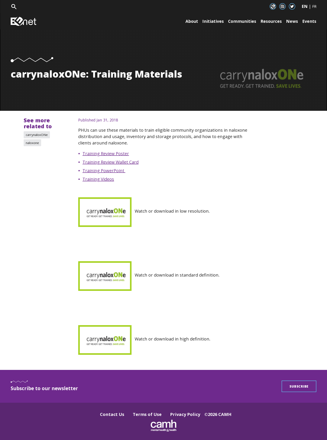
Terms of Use (147, 414)
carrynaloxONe (37, 135)
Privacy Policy (185, 414)
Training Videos (98, 179)
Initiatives (209, 21)
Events (309, 21)
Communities (240, 21)
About (187, 21)
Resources (270, 21)
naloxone (32, 143)
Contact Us (112, 414)
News (292, 21)
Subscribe (298, 386)
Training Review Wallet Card (110, 162)
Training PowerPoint (103, 170)
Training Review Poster (105, 153)
